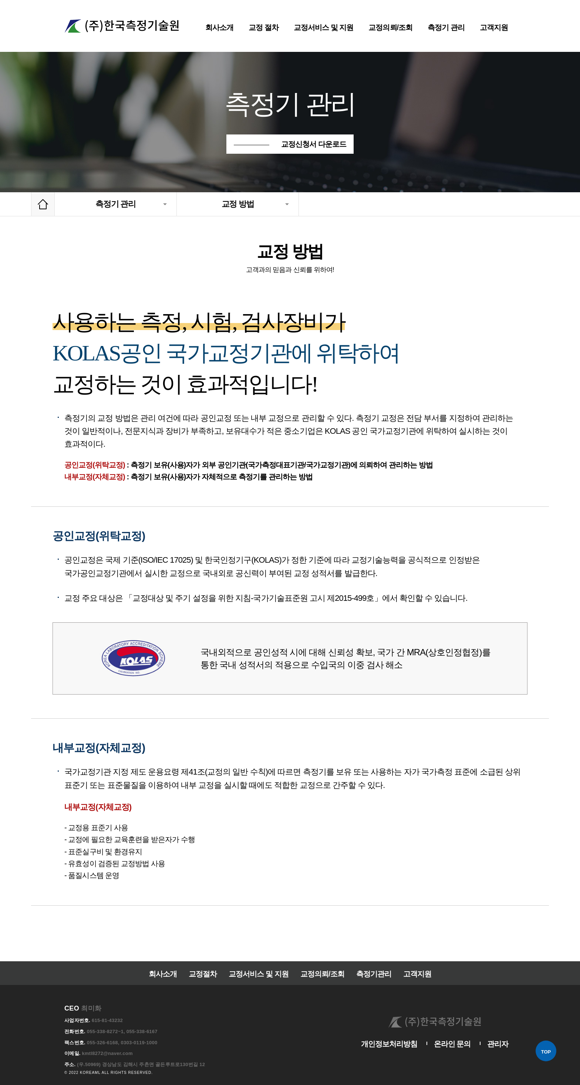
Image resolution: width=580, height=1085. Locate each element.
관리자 (498, 1032)
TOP (546, 1052)
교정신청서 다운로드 (313, 144)
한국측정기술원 (121, 26)
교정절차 (205, 961)
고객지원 (413, 961)
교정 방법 (237, 204)
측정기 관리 (116, 204)
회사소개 (167, 961)
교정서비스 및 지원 (258, 961)
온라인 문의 (454, 1032)
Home (42, 204)
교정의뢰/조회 (321, 961)
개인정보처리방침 (393, 1032)
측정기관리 (371, 961)
